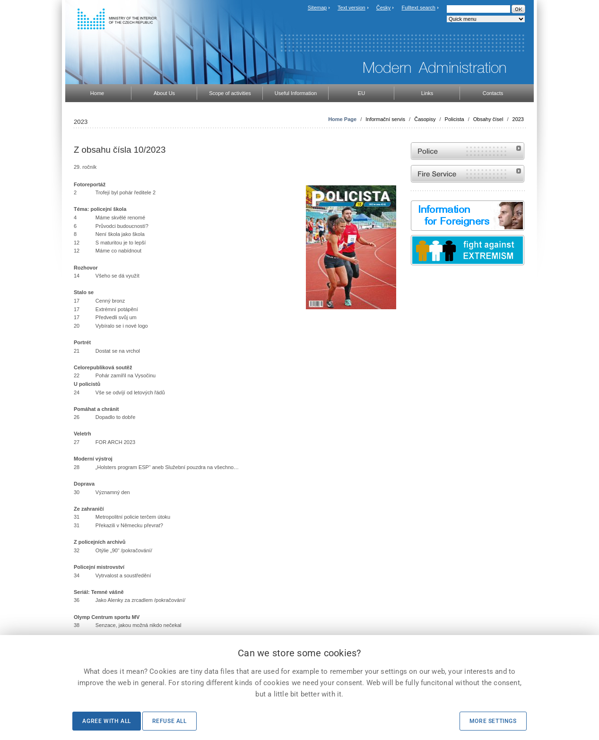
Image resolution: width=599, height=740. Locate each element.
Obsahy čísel (488, 119)
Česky (383, 7)
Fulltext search (418, 7)
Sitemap (317, 7)
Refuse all (169, 721)
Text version (351, 7)
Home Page (342, 119)
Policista (454, 119)
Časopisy (424, 119)
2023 (518, 119)
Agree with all (106, 721)
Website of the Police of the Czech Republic (467, 151)
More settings (493, 721)
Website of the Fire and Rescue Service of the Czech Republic (467, 174)
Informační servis (385, 119)
